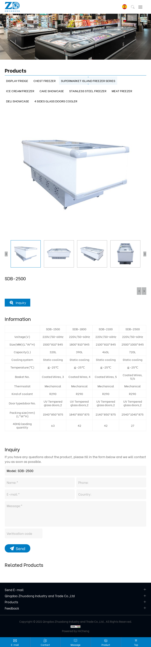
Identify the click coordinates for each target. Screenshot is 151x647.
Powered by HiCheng (75, 631)
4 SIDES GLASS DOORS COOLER (55, 101)
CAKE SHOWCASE (52, 91)
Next (144, 253)
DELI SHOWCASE (17, 101)
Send (20, 548)
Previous (6, 253)
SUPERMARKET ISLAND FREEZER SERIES (88, 80)
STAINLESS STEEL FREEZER (87, 91)
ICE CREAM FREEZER (20, 91)
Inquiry (21, 302)
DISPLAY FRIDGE (17, 80)
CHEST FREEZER (44, 80)
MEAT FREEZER (122, 91)
